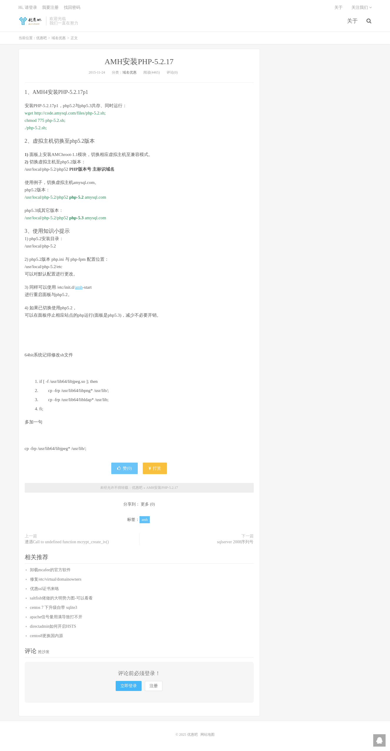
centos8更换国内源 (46, 636)
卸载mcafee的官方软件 (50, 570)
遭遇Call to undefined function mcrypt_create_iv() (67, 542)
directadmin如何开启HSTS (53, 626)
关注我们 (361, 7)
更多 (145, 504)
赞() (124, 468)
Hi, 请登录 (28, 7)
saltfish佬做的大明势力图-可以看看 (61, 598)
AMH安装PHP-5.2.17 (138, 61)
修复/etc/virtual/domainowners (56, 579)
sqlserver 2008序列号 (235, 542)
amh (79, 287)
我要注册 (50, 7)
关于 (352, 21)
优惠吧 (31, 21)
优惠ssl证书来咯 (44, 588)
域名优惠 (59, 38)
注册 (154, 686)
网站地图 (207, 734)
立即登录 (128, 686)
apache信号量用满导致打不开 (56, 617)
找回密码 (72, 7)
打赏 (155, 468)
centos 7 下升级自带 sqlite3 (53, 607)
